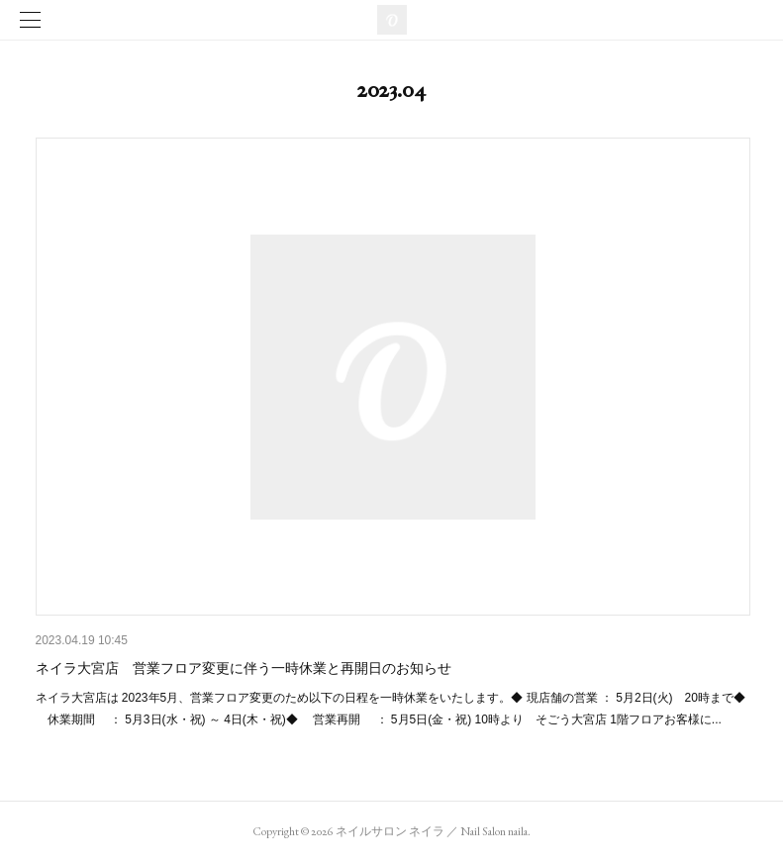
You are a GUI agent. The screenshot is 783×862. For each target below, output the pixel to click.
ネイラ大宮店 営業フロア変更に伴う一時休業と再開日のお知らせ (243, 668)
